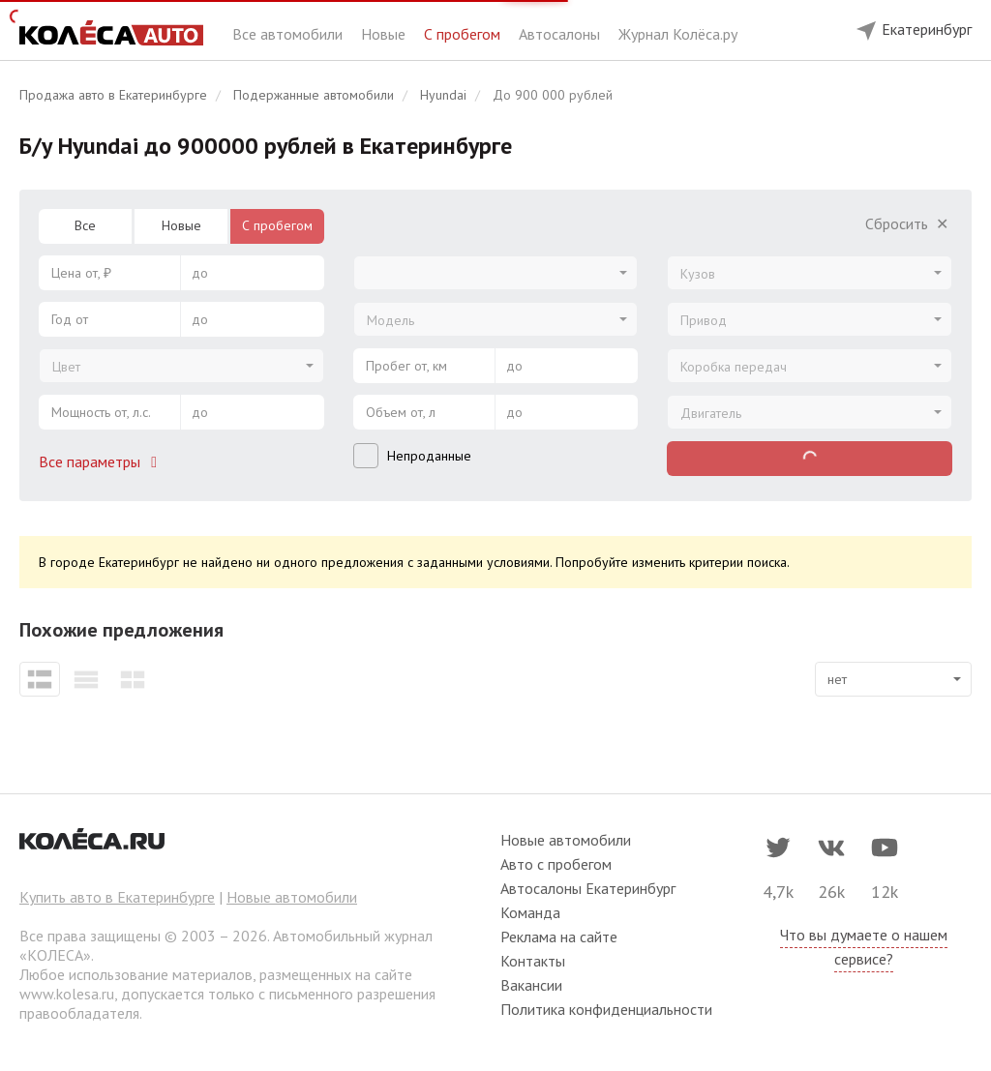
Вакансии (531, 985)
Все (85, 225)
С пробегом (464, 34)
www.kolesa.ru (66, 993)
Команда (530, 912)
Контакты (532, 960)
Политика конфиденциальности (606, 1009)
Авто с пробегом (556, 864)
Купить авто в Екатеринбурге (117, 897)
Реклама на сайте (558, 936)
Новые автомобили (291, 897)
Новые (385, 34)
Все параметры (102, 461)
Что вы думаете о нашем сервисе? (863, 946)
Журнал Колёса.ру (677, 34)
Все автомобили (289, 34)
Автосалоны (561, 34)
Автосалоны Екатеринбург (588, 888)
